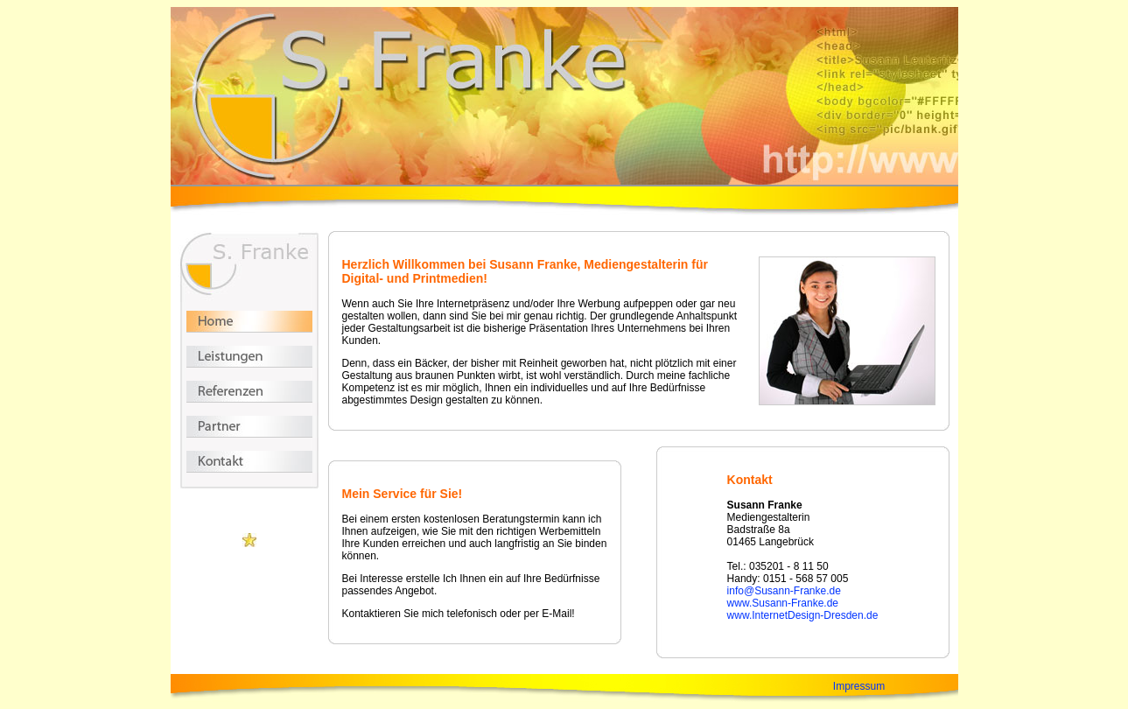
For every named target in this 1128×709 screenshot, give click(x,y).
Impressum (859, 686)
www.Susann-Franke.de (782, 603)
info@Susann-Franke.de (784, 591)
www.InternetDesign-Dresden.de (803, 615)
